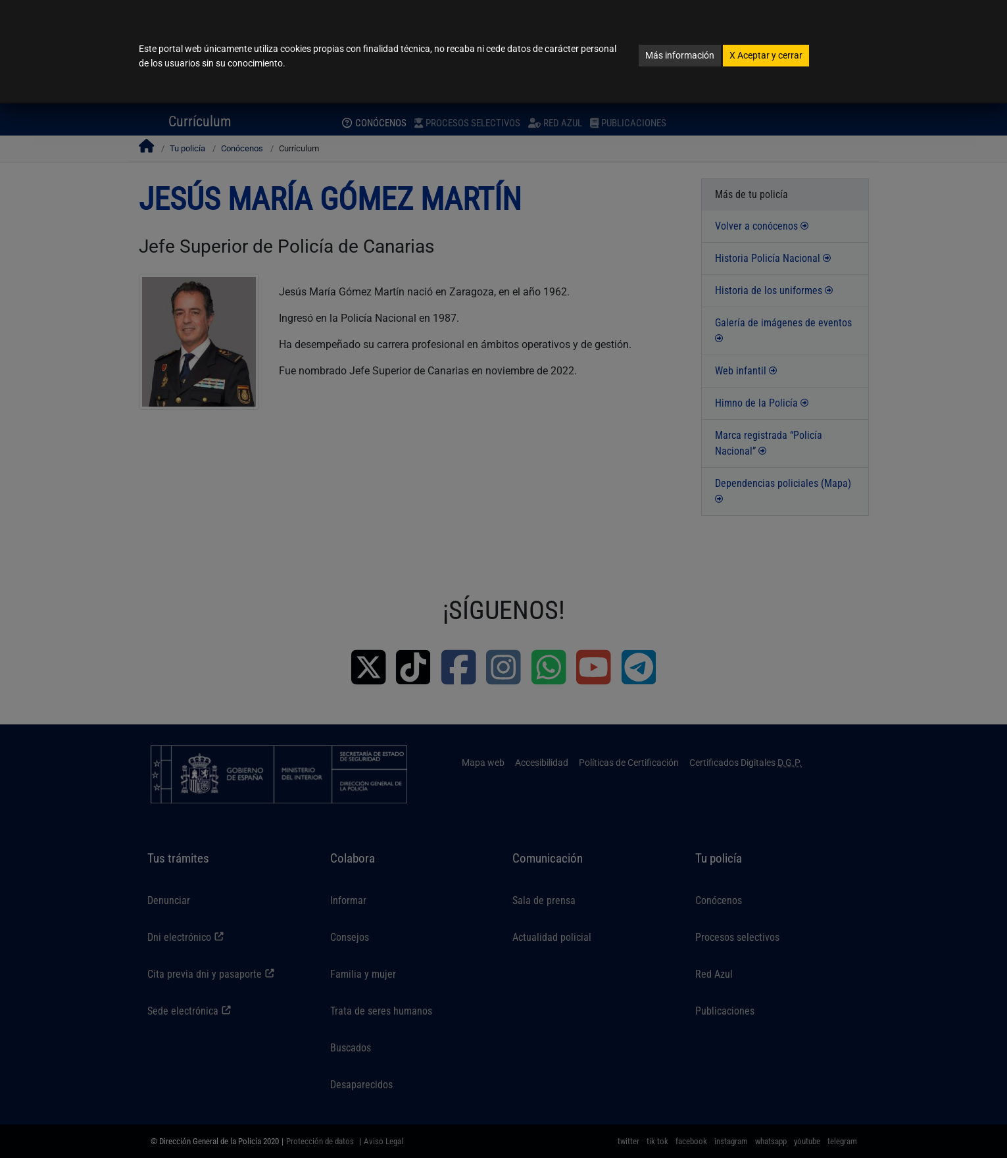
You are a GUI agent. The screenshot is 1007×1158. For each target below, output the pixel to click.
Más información (679, 55)
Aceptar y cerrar (765, 55)
